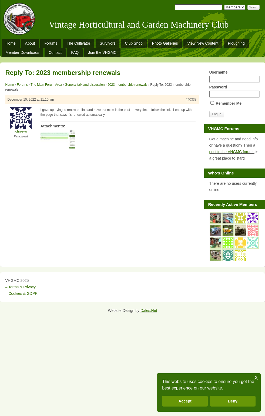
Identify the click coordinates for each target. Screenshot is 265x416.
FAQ (75, 52)
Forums (50, 43)
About (30, 43)
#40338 (191, 99)
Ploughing (236, 43)
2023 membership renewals (127, 85)
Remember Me (226, 103)
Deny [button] (232, 401)
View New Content (203, 43)
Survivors (107, 43)
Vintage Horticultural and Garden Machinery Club (139, 24)
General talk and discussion (85, 85)
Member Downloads (22, 52)
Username (234, 76)
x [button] (256, 377)
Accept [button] (185, 401)
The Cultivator (78, 43)
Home (11, 43)
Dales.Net (148, 310)
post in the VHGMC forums (231, 152)
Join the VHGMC (102, 52)
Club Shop (133, 43)
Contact (55, 52)
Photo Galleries (165, 43)
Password (234, 91)
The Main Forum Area (46, 85)
